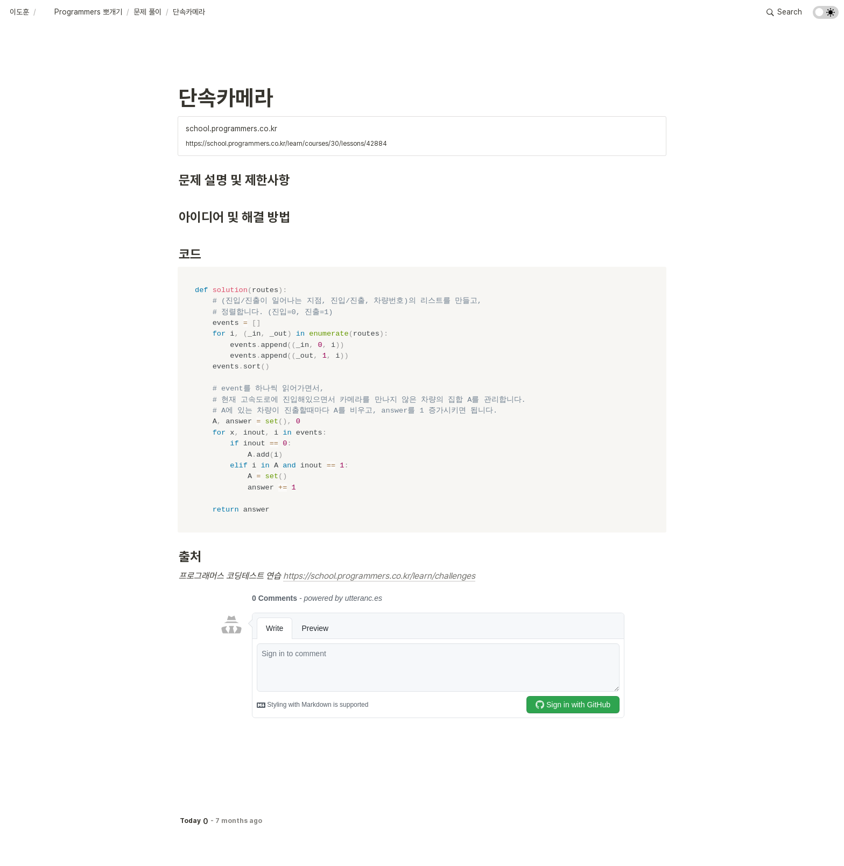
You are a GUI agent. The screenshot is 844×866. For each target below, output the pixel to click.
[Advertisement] (422, 837)
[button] (19, 12)
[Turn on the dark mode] (826, 16)
